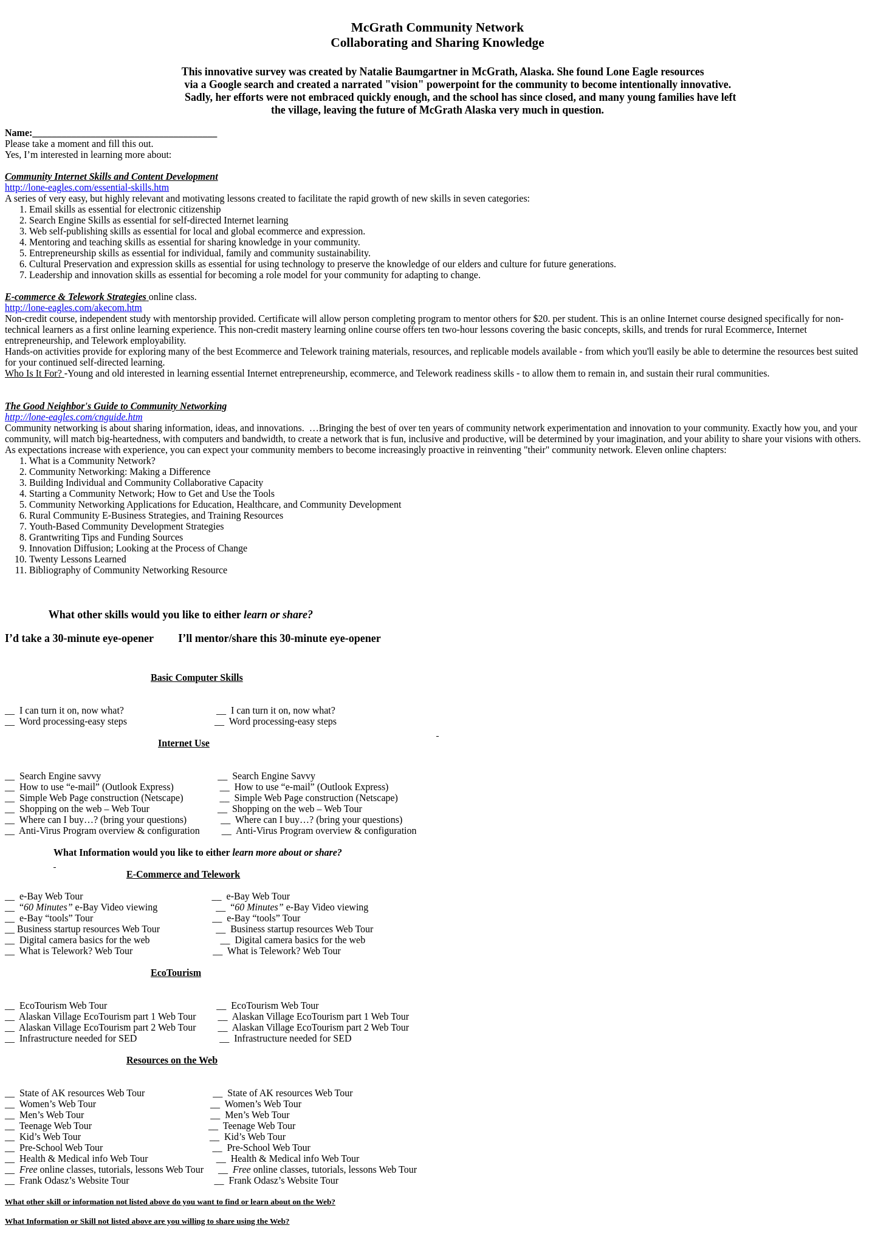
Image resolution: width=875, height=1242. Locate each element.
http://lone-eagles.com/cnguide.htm (74, 417)
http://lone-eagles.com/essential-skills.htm (87, 187)
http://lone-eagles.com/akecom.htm (73, 307)
